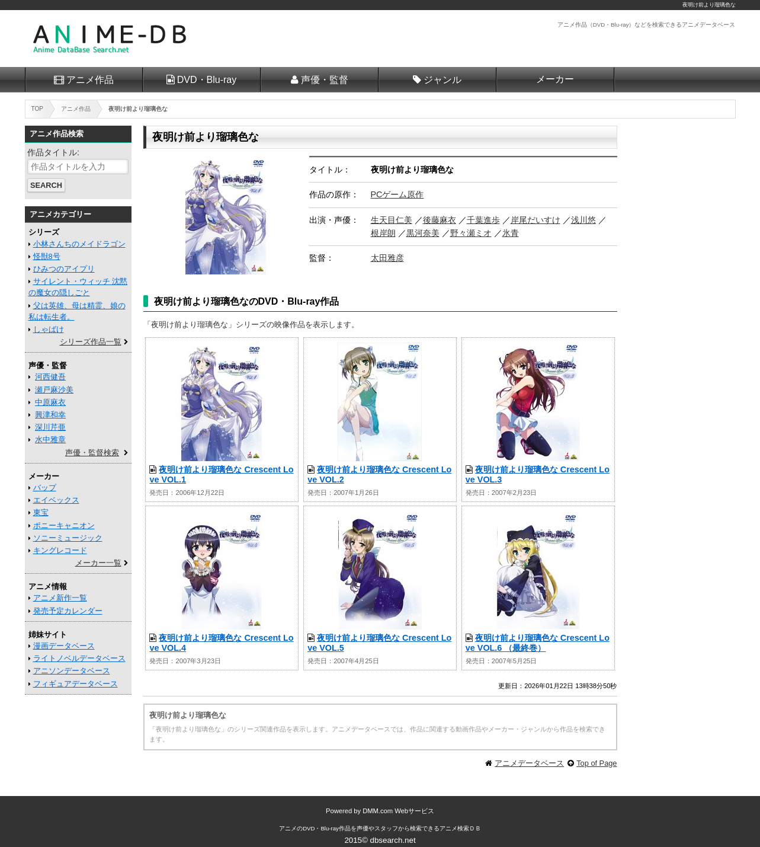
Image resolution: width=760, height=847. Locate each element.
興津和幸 (50, 414)
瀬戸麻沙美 (54, 389)
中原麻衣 (50, 402)
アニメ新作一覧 (60, 597)
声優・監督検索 (92, 452)
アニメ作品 (90, 80)
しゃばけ (48, 329)
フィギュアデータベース (75, 683)
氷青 (510, 233)
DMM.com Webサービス (398, 810)
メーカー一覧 (98, 562)
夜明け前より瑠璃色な (709, 5)
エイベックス (56, 500)
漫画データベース (64, 645)
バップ (44, 487)
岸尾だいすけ (535, 220)
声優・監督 (324, 80)
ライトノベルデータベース (79, 658)
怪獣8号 (46, 256)
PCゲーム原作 (397, 194)
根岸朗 (383, 233)
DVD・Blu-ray (206, 80)
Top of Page (596, 763)
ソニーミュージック (67, 537)
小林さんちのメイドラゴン (79, 243)
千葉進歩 (483, 220)
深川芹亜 (50, 427)
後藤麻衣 (439, 220)
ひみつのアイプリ (64, 268)
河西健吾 (50, 376)
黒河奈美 (423, 233)
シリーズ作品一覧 (90, 341)
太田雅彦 (387, 258)
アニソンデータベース (71, 670)
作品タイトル (52, 152)
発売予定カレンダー (67, 610)
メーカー (555, 79)
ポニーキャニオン (64, 525)
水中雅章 (50, 439)
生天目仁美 (391, 220)
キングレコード (60, 550)
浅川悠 (583, 220)
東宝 (41, 512)
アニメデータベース (529, 763)
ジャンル (442, 80)
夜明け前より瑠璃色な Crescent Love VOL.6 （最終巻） (538, 643)
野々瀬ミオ (471, 233)
